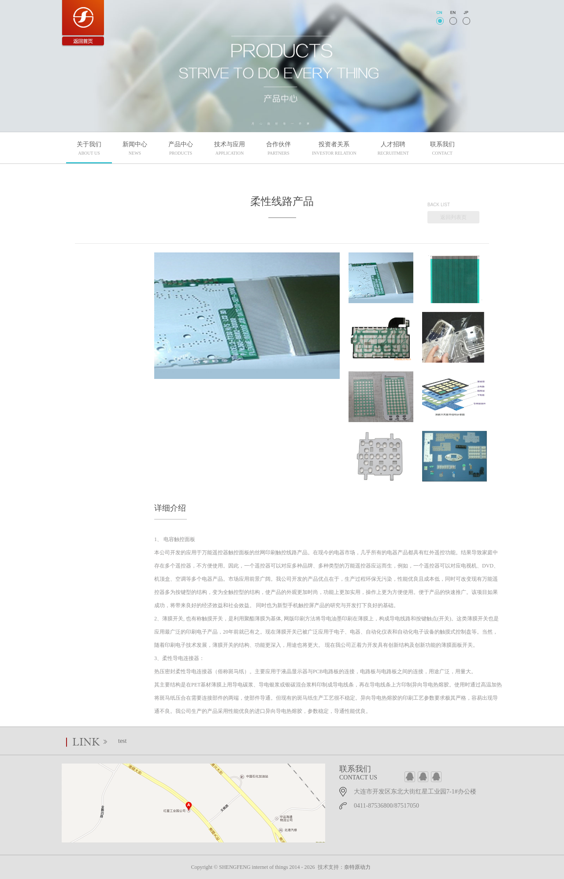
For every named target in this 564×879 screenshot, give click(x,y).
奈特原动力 (357, 867)
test (122, 741)
